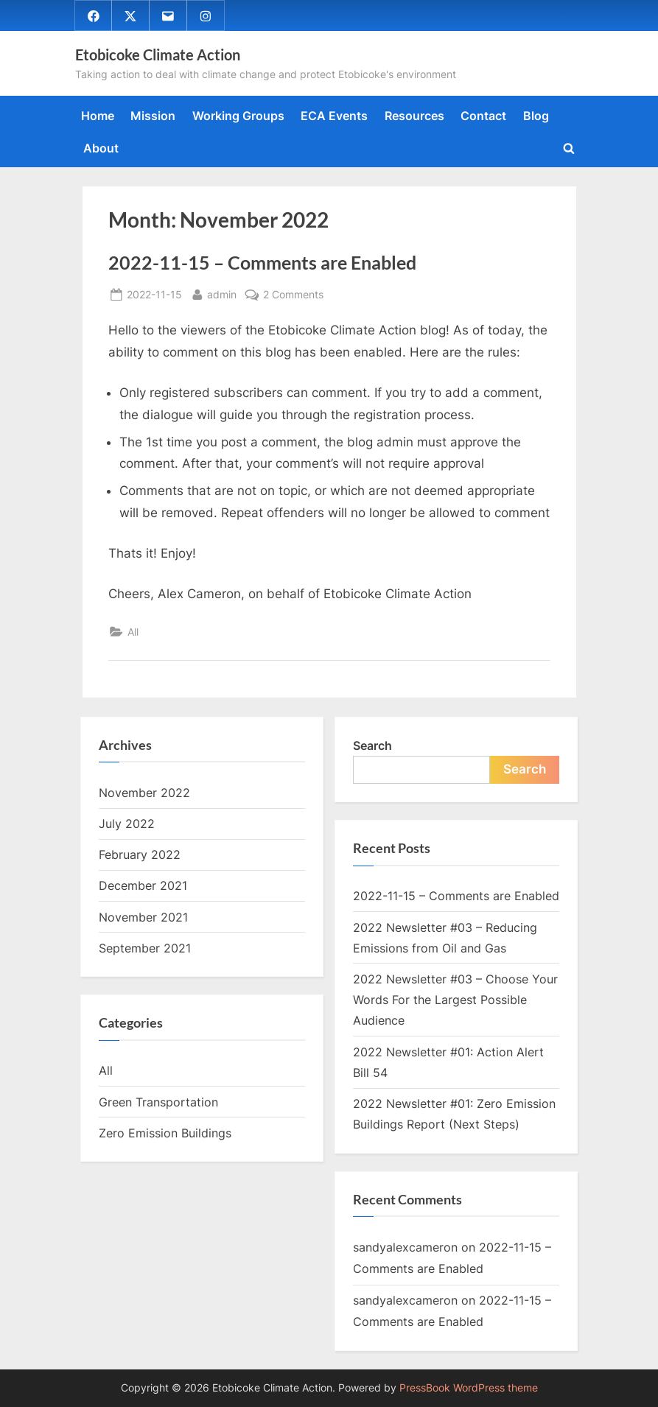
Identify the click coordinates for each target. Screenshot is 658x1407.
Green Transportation (158, 1102)
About (101, 148)
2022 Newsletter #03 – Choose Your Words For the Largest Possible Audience (455, 1000)
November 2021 (143, 917)
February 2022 (140, 854)
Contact (483, 115)
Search (372, 745)
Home (97, 115)
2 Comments (293, 295)
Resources (414, 115)
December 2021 (143, 886)
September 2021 (145, 948)
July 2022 (127, 823)
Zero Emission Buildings (165, 1133)
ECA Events (334, 115)
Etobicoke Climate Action (157, 54)
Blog (536, 115)
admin (222, 293)
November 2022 (144, 792)
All (133, 631)
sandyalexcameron (405, 1247)
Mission (152, 115)
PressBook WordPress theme (468, 1388)
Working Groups (238, 115)
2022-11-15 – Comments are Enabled (262, 262)
